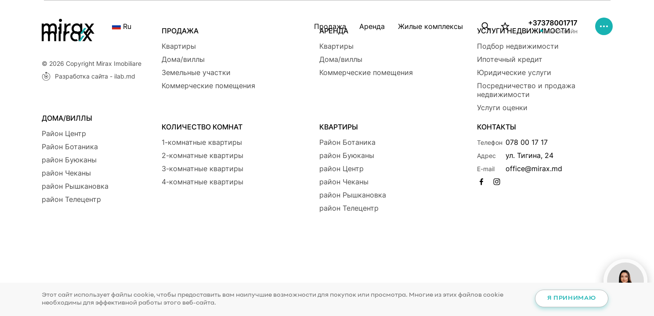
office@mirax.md (534, 168)
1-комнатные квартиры (202, 142)
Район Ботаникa (70, 146)
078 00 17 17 (527, 142)
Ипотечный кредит (509, 59)
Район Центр (64, 133)
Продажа (330, 26)
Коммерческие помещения (208, 85)
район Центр (341, 168)
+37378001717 (552, 22)
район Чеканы (66, 173)
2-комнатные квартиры (202, 155)
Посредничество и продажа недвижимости (526, 90)
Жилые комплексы (430, 26)
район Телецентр (71, 199)
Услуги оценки (502, 107)
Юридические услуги (514, 72)
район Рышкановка (75, 186)
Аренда (372, 26)
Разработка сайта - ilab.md (88, 76)
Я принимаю (571, 298)
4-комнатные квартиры (202, 181)
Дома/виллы (183, 59)
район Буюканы (69, 159)
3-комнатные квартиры (202, 168)
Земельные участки (196, 72)
